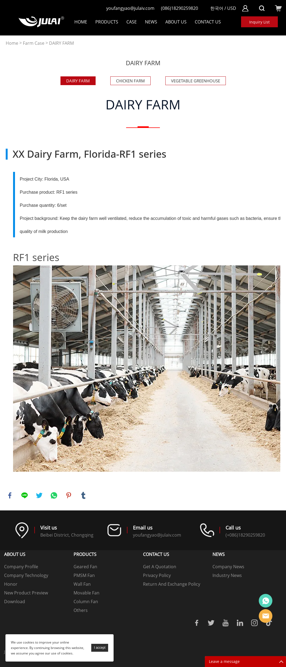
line (24, 495)
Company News (228, 567)
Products (106, 22)
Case (131, 22)
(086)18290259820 (179, 8)
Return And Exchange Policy (171, 584)
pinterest (69, 495)
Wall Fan (82, 584)
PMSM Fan (84, 575)
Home (80, 22)
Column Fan (86, 602)
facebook (10, 495)
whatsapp (54, 495)
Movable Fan (86, 593)
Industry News (227, 575)
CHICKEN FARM (130, 80)
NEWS (151, 22)
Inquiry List (259, 22)
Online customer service (265, 601)
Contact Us (208, 22)
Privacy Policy (157, 575)
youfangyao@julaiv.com (130, 8)
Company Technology (26, 575)
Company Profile (21, 567)
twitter (39, 495)
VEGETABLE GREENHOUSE (195, 80)
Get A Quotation (159, 567)
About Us (176, 22)
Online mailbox (265, 616)
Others (81, 610)
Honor (10, 584)
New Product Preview (26, 593)
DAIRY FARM (61, 43)
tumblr (83, 495)
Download (14, 602)
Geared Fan (85, 567)
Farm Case (33, 43)
